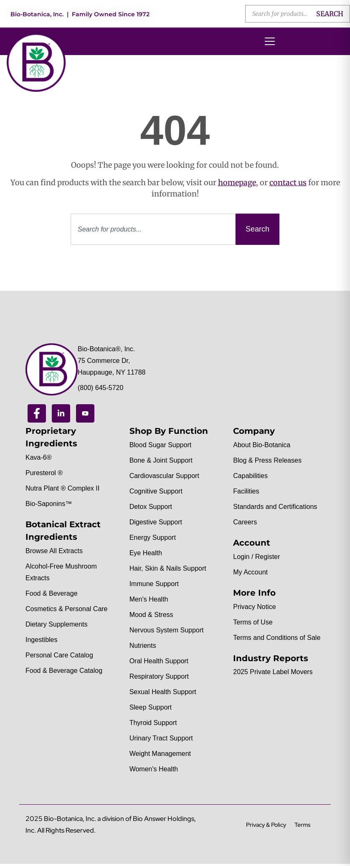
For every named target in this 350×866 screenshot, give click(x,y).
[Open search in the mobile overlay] (298, 13)
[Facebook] (37, 413)
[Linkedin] (61, 413)
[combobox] (153, 229)
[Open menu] (269, 41)
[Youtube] (85, 413)
